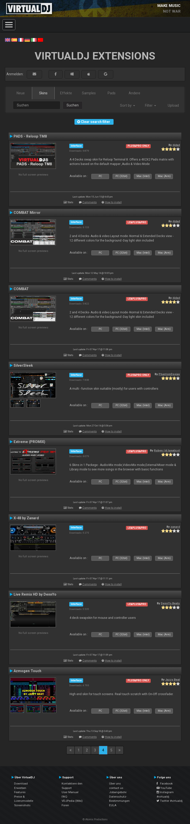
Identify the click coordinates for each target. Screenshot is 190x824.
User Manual (70, 792)
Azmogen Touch (27, 671)
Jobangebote (117, 792)
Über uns (115, 783)
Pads (112, 93)
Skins (43, 93)
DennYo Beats (170, 603)
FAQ (64, 796)
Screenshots (22, 805)
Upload (173, 105)
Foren (65, 805)
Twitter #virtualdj (170, 801)
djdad (176, 145)
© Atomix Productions (95, 819)
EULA (113, 805)
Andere (134, 93)
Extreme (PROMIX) (29, 442)
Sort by (127, 105)
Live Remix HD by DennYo (35, 594)
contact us (116, 788)
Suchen (73, 105)
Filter (150, 105)
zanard (175, 526)
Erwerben (20, 788)
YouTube (164, 788)
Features (19, 792)
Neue (21, 93)
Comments (89, 202)
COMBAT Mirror (27, 213)
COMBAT (21, 289)
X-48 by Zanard (26, 518)
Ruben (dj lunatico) (167, 450)
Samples (89, 93)
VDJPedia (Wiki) (72, 801)
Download (21, 783)
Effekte (66, 93)
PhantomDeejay (169, 374)
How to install (113, 202)
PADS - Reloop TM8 (30, 136)
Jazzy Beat (172, 679)
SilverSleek (23, 365)
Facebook (165, 783)
